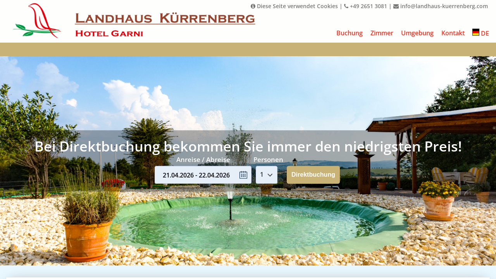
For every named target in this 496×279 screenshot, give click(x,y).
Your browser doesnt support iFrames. (248, 139)
